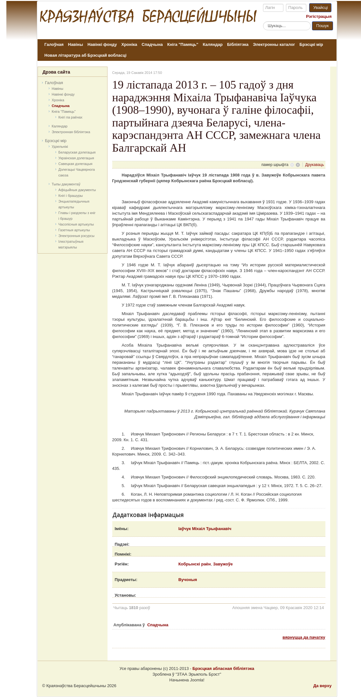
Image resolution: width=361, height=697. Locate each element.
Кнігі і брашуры (71, 196)
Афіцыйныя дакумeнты (77, 190)
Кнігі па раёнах (71, 117)
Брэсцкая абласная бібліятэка (223, 668)
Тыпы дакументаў (66, 184)
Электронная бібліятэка (71, 132)
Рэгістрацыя (318, 16)
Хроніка (129, 44)
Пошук (322, 25)
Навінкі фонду (102, 44)
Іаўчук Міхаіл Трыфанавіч (205, 528)
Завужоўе (223, 564)
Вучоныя (187, 579)
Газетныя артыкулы (74, 230)
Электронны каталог (274, 44)
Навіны (75, 44)
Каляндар (212, 44)
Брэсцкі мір (311, 44)
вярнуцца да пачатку (303, 637)
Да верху (322, 685)
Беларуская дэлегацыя (77, 152)
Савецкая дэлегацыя (76, 164)
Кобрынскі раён (194, 564)
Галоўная (54, 44)
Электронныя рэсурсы (77, 236)
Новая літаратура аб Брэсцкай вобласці (86, 55)
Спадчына (152, 44)
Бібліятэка (237, 44)
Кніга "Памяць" (182, 44)
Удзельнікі (60, 146)
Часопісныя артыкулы (76, 224)
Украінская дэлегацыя (76, 158)
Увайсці (320, 7)
